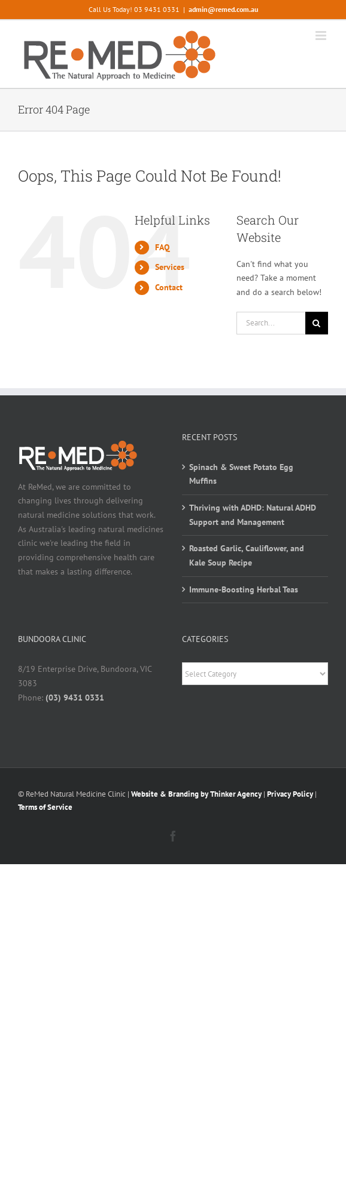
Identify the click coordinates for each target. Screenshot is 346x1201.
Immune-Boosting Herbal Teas (243, 589)
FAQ (162, 247)
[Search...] (270, 323)
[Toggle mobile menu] (321, 35)
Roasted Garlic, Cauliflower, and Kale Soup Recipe (246, 555)
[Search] (316, 323)
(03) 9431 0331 (74, 697)
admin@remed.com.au (223, 9)
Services (169, 267)
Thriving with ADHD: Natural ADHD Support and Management (252, 514)
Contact (169, 287)
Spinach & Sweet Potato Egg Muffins (241, 474)
